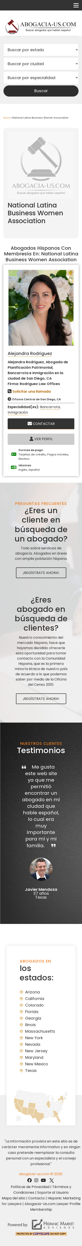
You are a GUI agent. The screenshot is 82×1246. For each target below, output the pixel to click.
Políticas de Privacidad (30, 1186)
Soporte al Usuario (53, 1192)
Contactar (41, 423)
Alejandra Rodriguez (30, 353)
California (34, 998)
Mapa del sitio (13, 1198)
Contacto (36, 1198)
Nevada (32, 1044)
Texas (31, 1070)
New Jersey (36, 1051)
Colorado (34, 1005)
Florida (31, 1011)
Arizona (32, 992)
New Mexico (36, 1064)
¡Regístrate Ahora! (41, 572)
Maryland (34, 1057)
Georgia (33, 1018)
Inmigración (18, 412)
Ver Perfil (41, 438)
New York (34, 1038)
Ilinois (30, 1024)
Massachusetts (40, 1031)
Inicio (6, 117)
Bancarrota (50, 406)
